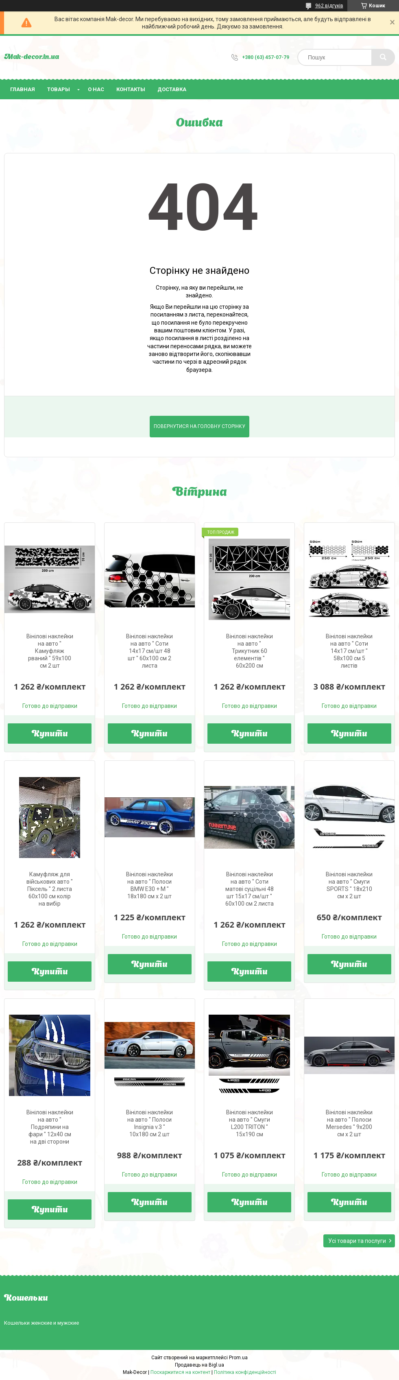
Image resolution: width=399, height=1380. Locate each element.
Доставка (171, 89)
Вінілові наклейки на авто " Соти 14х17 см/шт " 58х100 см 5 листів (349, 651)
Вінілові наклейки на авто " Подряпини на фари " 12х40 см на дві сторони (49, 1127)
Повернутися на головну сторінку (199, 426)
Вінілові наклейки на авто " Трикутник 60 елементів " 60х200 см (249, 651)
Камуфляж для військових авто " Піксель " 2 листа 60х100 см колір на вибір (49, 889)
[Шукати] (383, 57)
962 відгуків (329, 6)
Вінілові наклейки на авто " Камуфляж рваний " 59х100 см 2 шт (49, 651)
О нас (96, 89)
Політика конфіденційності (245, 1372)
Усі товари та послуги (357, 1241)
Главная (22, 89)
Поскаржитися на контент (180, 1372)
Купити (50, 734)
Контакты (130, 89)
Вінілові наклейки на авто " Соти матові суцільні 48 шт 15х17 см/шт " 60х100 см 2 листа (249, 889)
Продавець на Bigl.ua (199, 1365)
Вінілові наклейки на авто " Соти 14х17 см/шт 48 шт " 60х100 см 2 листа (149, 651)
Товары (58, 89)
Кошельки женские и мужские (41, 1323)
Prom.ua (238, 1357)
